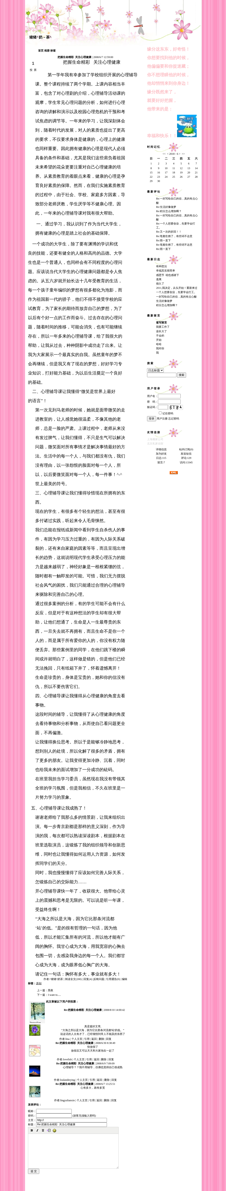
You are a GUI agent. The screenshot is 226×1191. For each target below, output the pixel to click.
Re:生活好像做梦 (166, 207)
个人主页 (76, 1039)
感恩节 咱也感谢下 (167, 275)
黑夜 (50, 990)
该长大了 (161, 331)
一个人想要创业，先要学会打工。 (176, 292)
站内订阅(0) (186, 449)
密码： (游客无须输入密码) (62, 1115)
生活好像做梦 (164, 301)
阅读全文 (73, 979)
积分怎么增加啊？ (167, 305)
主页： (67, 1120)
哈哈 (158, 344)
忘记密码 (173, 418)
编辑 (124, 979)
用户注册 (162, 418)
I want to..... (54, 994)
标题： (67, 1124)
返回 (94, 1039)
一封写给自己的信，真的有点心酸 (176, 296)
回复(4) (87, 979)
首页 (41, 50)
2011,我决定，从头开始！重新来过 (176, 287)
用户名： (164, 396)
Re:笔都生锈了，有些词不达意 (174, 236)
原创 (39, 983)
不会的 (160, 335)
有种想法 (161, 266)
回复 (108, 1039)
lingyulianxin (37, 1022)
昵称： (50, 1111)
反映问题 (98, 979)
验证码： (157, 407)
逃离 (158, 279)
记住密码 (166, 413)
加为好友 (161, 453)
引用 (87, 1039)
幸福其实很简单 (165, 270)
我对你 (160, 348)
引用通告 (113, 979)
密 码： (164, 401)
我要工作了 (163, 326)
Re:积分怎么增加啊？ (169, 211)
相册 (47, 50)
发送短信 (186, 453)
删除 (101, 1039)
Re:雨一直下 (163, 240)
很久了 (160, 283)
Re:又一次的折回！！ (169, 231)
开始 (158, 339)
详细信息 (161, 449)
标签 (53, 50)
